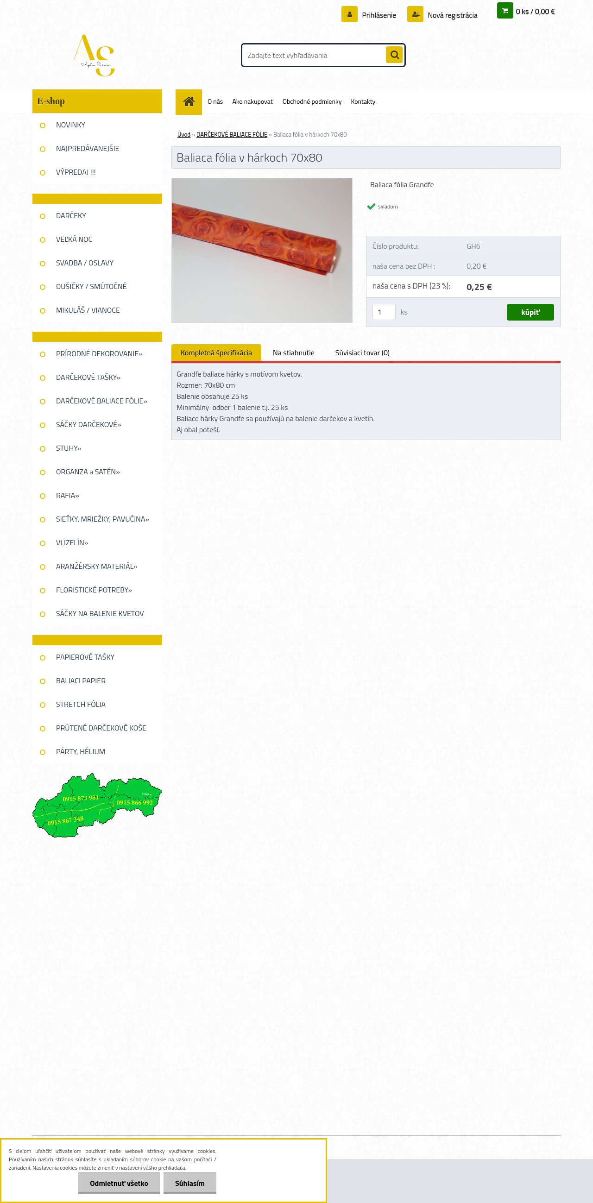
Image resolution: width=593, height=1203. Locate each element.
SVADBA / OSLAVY (85, 262)
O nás (215, 101)
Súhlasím (190, 1183)
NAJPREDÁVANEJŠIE (87, 148)
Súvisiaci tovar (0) (362, 352)
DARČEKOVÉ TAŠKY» (88, 377)
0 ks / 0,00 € (535, 11)
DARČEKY (71, 215)
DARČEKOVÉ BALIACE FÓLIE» (101, 400)
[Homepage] (192, 101)
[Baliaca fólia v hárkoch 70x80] (262, 182)
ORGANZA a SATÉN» (88, 471)
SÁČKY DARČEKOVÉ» (88, 424)
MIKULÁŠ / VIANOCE (88, 309)
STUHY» (69, 447)
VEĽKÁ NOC (74, 239)
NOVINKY (70, 124)
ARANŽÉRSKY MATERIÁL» (97, 566)
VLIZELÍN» (72, 542)
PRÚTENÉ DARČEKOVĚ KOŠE (101, 727)
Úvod (183, 134)
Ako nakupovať (252, 101)
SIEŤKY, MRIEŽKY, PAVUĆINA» (102, 518)
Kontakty (363, 101)
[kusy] (384, 312)
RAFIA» (67, 495)
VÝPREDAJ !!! (76, 171)
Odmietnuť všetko (119, 1183)
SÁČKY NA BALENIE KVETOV (100, 613)
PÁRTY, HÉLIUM (80, 751)
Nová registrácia (452, 14)
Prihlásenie (379, 14)
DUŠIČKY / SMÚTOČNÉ (91, 286)
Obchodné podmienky (312, 101)
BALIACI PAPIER (81, 680)
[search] (394, 55)
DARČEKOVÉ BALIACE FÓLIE (231, 134)
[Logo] (96, 55)
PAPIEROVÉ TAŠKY (85, 656)
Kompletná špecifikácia (216, 352)
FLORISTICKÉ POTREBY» (94, 589)
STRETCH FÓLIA (81, 704)
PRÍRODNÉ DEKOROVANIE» (99, 353)
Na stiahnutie (294, 352)
